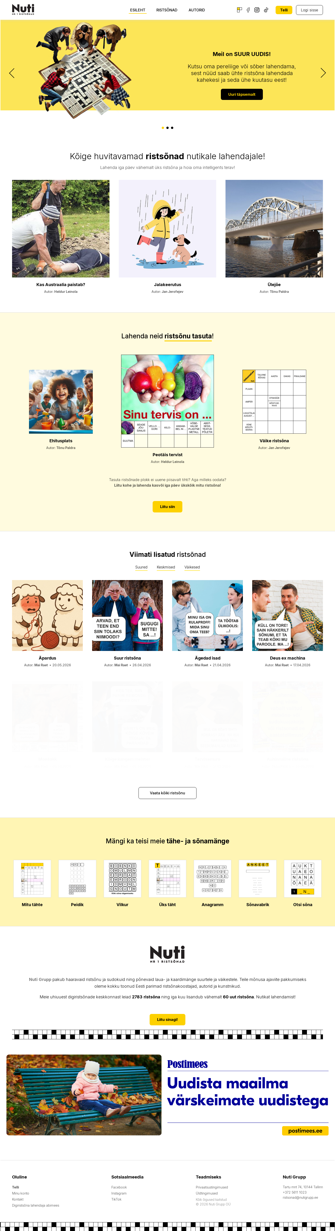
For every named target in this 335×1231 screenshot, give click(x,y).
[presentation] (12, 73)
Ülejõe (274, 284)
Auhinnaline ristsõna (287, 758)
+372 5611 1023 (294, 1192)
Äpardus (47, 657)
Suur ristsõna (127, 657)
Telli (284, 10)
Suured (141, 566)
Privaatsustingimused (211, 1186)
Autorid (197, 10)
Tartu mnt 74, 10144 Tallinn (303, 1186)
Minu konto (20, 1193)
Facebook (118, 1186)
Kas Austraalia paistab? (60, 284)
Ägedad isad (207, 657)
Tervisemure (207, 758)
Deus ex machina (288, 657)
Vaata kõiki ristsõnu (167, 792)
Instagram (118, 1193)
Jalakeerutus (167, 284)
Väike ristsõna (274, 440)
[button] (163, 128)
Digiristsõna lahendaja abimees (35, 1205)
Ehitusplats (60, 440)
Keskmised (166, 566)
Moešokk (47, 758)
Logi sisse (309, 10)
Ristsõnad (166, 10)
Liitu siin (167, 506)
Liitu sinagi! (167, 1019)
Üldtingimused (205, 1193)
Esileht (137, 10)
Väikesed (192, 566)
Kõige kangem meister (127, 758)
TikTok (115, 1199)
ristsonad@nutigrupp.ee (300, 1197)
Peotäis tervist (167, 454)
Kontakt (17, 1199)
